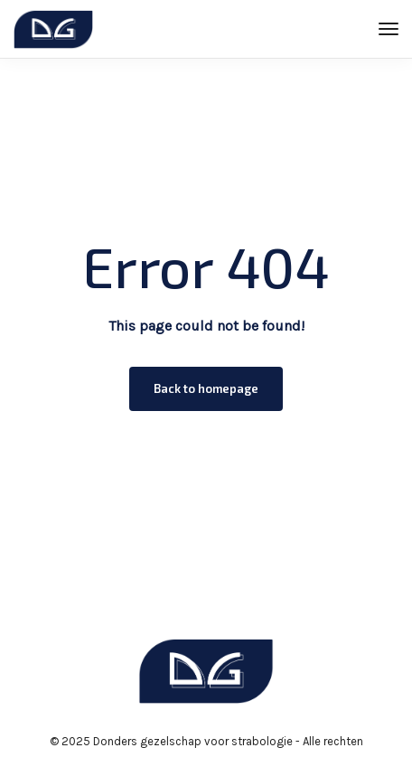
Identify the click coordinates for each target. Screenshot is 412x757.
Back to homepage (206, 388)
